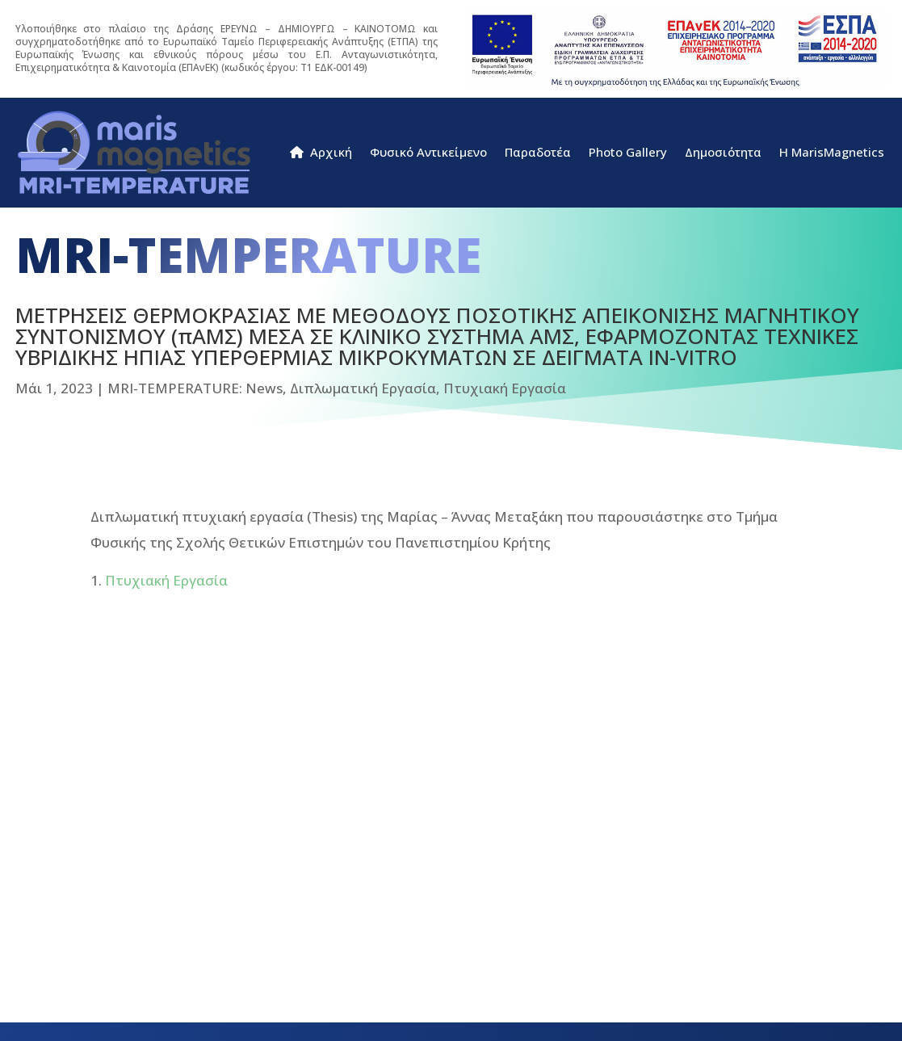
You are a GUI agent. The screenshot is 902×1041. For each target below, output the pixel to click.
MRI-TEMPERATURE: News (195, 388)
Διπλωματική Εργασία (363, 388)
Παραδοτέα (538, 153)
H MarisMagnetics (831, 153)
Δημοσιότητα (723, 153)
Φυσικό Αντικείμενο (428, 153)
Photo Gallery (628, 153)
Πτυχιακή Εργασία (504, 388)
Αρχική (321, 153)
